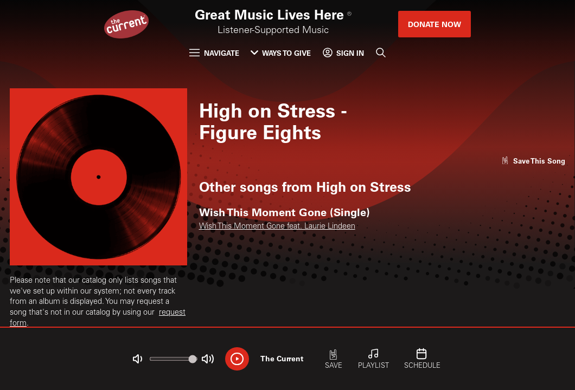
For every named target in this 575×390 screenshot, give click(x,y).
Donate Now (434, 24)
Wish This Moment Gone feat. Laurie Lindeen (277, 227)
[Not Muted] (137, 359)
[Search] (380, 53)
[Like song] (533, 160)
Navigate (214, 52)
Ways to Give (281, 52)
